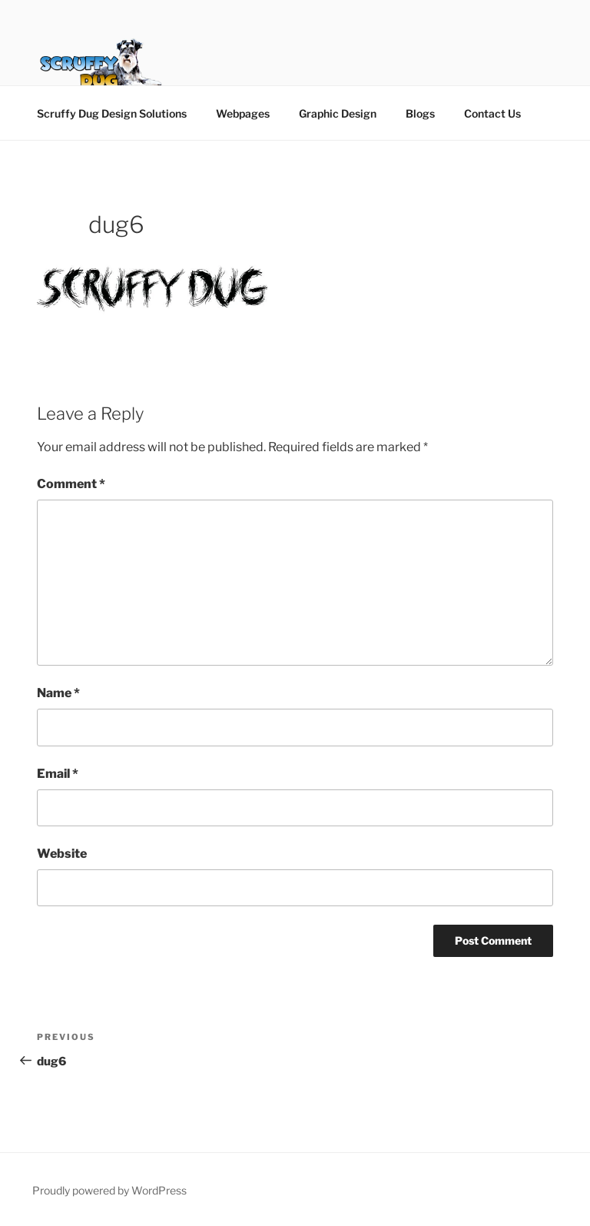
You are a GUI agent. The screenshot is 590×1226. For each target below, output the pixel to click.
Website (62, 853)
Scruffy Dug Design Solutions (112, 113)
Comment (71, 484)
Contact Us (492, 113)
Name (58, 693)
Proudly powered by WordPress (109, 1190)
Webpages (243, 113)
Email (57, 773)
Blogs (420, 113)
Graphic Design (337, 113)
